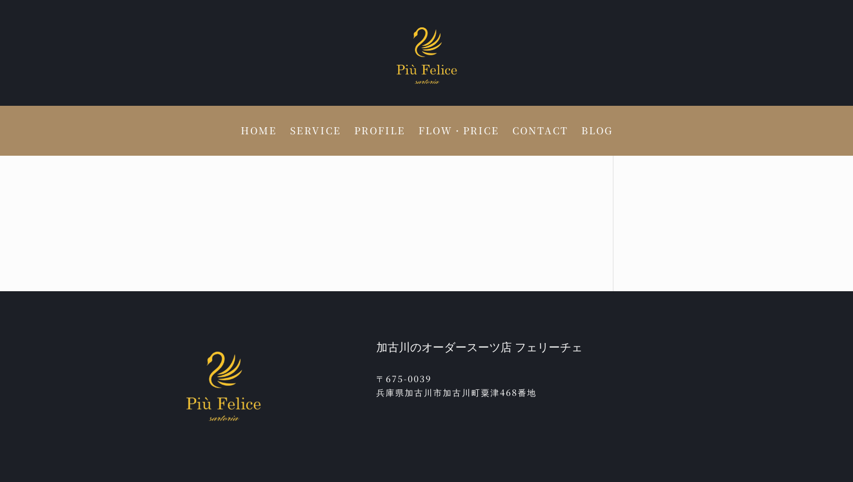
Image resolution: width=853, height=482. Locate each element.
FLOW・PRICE (458, 132)
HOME (259, 132)
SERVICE (315, 132)
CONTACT (540, 132)
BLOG (597, 132)
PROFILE (379, 132)
